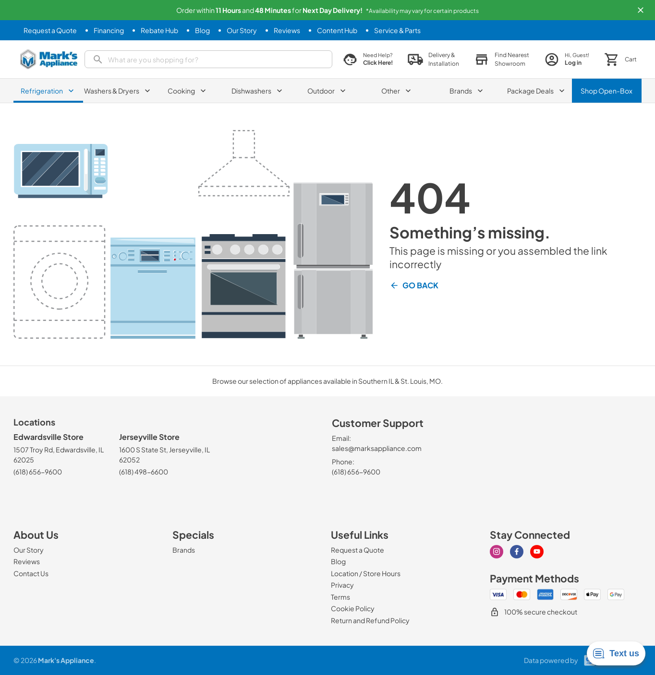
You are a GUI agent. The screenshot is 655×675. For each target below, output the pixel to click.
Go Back (413, 285)
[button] (640, 10)
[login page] (566, 59)
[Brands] (183, 549)
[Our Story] (242, 30)
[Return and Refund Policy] (370, 620)
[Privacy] (342, 584)
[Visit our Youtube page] (537, 551)
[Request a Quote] (50, 30)
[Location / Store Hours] (365, 573)
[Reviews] (287, 30)
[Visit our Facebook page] (516, 551)
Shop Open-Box (606, 90)
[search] (208, 59)
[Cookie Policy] (353, 608)
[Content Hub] (337, 30)
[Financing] (109, 30)
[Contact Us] (31, 573)
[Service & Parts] (397, 30)
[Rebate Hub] (159, 30)
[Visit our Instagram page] (496, 551)
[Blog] (202, 30)
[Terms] (340, 596)
